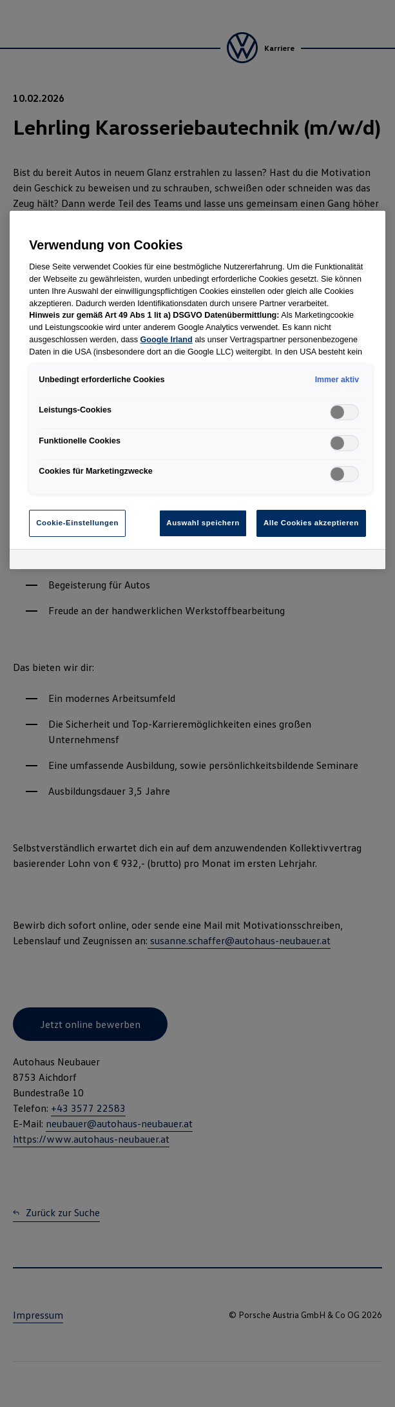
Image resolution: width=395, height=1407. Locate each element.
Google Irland (166, 339)
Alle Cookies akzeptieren (311, 523)
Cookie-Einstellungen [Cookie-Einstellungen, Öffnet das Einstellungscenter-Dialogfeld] (77, 523)
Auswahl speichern (202, 523)
